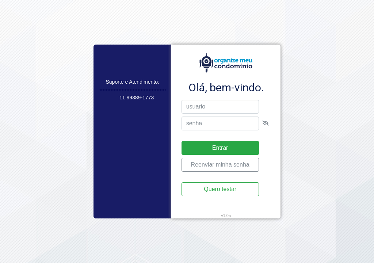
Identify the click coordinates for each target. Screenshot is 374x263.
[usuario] (220, 107)
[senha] (220, 123)
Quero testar (220, 189)
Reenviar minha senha (220, 164)
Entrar (220, 148)
